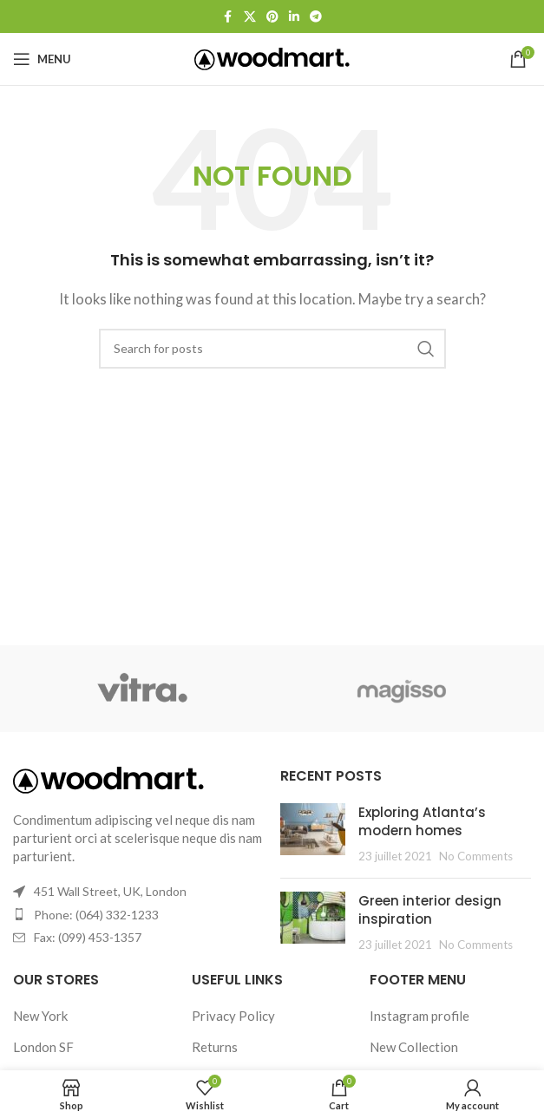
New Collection (414, 1047)
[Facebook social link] (228, 17)
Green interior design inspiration (429, 910)
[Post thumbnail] (312, 834)
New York (40, 1015)
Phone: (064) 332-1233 (96, 914)
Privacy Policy (233, 1015)
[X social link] (250, 17)
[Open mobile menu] (42, 59)
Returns (215, 1047)
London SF (43, 1047)
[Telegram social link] (316, 17)
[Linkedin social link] (294, 17)
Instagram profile (419, 1015)
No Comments (476, 856)
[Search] (272, 349)
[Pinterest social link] (272, 17)
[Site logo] (272, 57)
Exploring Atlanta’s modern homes (422, 821)
